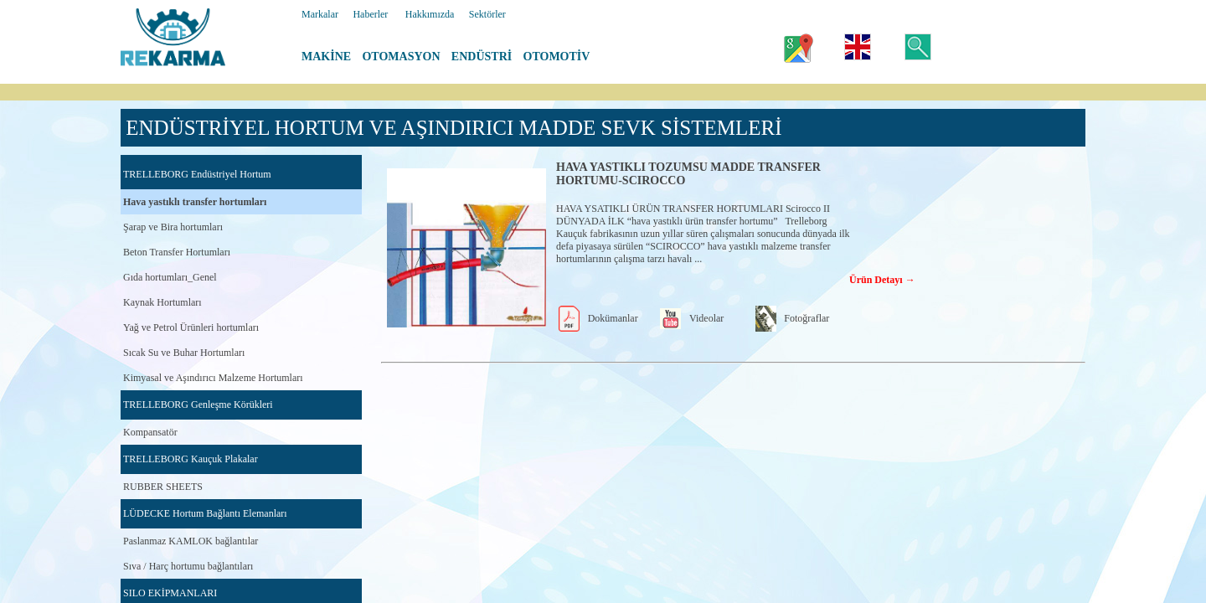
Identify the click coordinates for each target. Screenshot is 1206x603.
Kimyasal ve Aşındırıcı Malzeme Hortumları (213, 378)
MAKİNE (326, 56)
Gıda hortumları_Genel (170, 277)
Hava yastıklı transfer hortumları (194, 202)
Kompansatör (150, 432)
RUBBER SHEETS (163, 486)
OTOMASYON (401, 56)
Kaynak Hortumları (162, 302)
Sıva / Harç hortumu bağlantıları (188, 566)
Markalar (320, 14)
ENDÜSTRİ (481, 56)
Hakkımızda (430, 14)
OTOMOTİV (556, 56)
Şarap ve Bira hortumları (173, 227)
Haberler (370, 14)
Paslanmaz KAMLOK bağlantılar (190, 541)
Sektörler (487, 14)
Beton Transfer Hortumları (176, 252)
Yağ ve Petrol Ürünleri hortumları (191, 327)
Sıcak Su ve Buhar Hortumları (184, 352)
